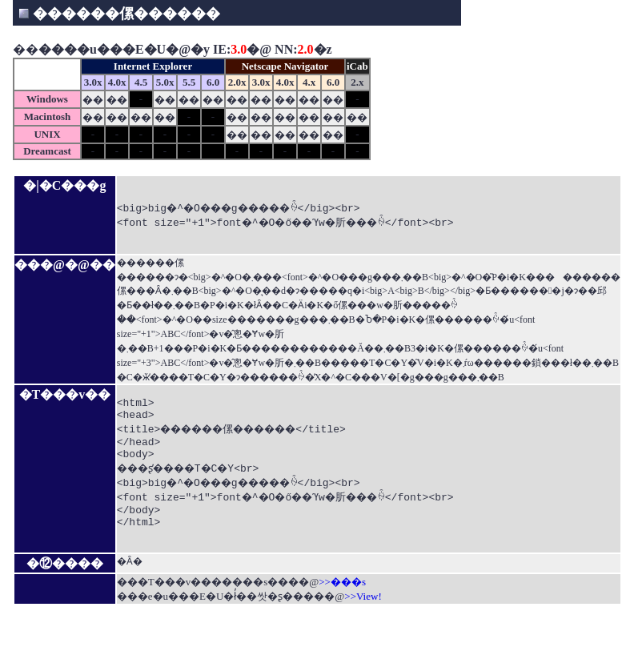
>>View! (362, 627)
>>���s (342, 613)
